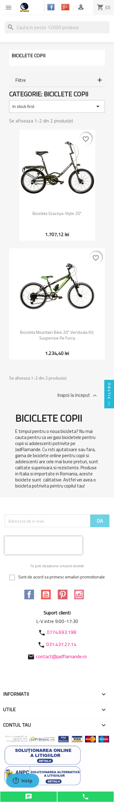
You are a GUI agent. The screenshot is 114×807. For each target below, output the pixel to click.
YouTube (46, 594)
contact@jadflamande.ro (61, 656)
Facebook (29, 594)
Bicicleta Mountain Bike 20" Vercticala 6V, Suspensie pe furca (57, 335)
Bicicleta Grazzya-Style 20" (57, 213)
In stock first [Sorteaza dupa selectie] (57, 106)
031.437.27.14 (61, 644)
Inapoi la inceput (77, 395)
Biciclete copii (28, 55)
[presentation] (43, 545)
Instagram (79, 594)
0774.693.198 (61, 632)
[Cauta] (57, 27)
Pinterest (62, 594)
